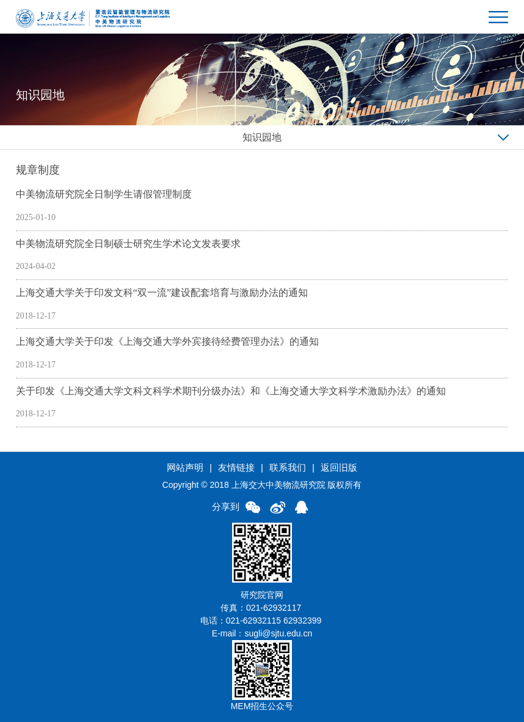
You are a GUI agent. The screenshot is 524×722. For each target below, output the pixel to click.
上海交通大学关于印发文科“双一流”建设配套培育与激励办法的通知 (162, 292)
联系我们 (287, 467)
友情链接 (236, 467)
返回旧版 (339, 467)
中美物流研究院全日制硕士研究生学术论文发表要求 (128, 243)
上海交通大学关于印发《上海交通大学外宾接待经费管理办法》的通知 (167, 341)
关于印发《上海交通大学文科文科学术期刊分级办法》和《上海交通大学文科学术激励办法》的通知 (231, 391)
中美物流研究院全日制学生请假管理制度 (104, 194)
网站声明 (185, 467)
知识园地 (262, 137)
